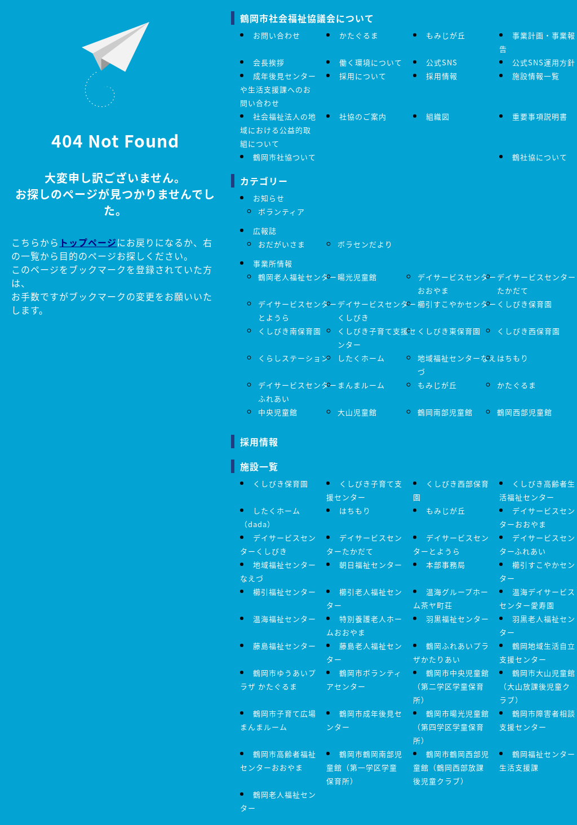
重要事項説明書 (539, 116)
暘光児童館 (357, 276)
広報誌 (265, 230)
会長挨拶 (269, 62)
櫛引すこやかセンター (457, 303)
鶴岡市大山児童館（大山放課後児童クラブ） (537, 686)
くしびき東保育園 (449, 330)
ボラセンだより (365, 244)
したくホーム (361, 358)
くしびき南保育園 (289, 330)
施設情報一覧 (536, 75)
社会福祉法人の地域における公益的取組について (278, 130)
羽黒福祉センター (457, 618)
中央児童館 (278, 412)
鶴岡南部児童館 (445, 412)
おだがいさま (281, 244)
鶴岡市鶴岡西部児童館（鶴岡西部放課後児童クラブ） (451, 767)
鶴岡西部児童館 (524, 412)
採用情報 (442, 75)
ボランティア (281, 211)
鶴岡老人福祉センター (297, 276)
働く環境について (370, 62)
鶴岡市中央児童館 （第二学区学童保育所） (451, 686)
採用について (363, 75)
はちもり (513, 358)
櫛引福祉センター (284, 591)
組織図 (438, 116)
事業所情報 (272, 263)
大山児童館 (357, 412)
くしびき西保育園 (528, 330)
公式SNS (442, 62)
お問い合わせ (276, 35)
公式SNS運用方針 (543, 62)
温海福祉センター (284, 618)
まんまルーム (361, 385)
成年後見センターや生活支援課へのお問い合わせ (278, 89)
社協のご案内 (363, 116)
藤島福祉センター (284, 645)
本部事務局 (445, 564)
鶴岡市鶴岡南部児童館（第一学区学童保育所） (364, 767)
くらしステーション (293, 358)
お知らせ (269, 198)
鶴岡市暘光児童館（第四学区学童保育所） (451, 727)
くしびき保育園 (524, 303)
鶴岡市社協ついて (284, 156)
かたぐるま (359, 35)
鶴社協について (539, 156)
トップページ (88, 242)
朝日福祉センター (370, 564)
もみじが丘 (445, 35)
